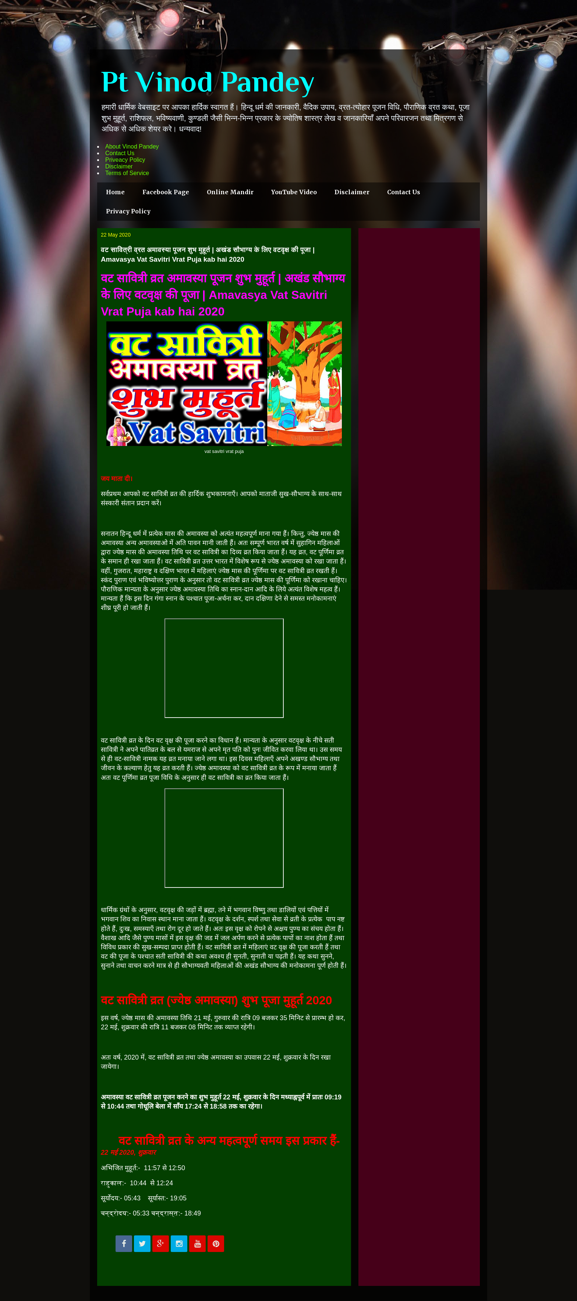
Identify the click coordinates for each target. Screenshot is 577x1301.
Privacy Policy (128, 211)
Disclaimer (119, 166)
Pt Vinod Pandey (208, 81)
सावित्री (222, 947)
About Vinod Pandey (132, 146)
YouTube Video (294, 192)
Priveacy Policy (125, 160)
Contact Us (119, 153)
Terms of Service (127, 173)
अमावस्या (149, 543)
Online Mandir (230, 192)
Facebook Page (165, 192)
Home (115, 192)
